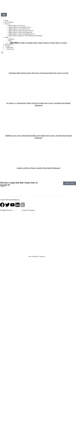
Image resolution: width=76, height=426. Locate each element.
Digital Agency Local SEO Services (19, 29)
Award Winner (9, 44)
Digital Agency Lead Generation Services (20, 30)
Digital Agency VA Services (16, 25)
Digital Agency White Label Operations (20, 32)
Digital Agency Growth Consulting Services (21, 34)
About (6, 37)
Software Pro (18, 210)
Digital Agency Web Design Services (19, 27)
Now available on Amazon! (37, 256)
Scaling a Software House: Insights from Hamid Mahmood (38, 168)
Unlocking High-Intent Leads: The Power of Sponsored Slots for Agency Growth (38, 73)
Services (7, 24)
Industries (11, 39)
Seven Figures (9, 22)
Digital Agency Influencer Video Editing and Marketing (25, 35)
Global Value (14, 42)
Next (3, 186)
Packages (44, 196)
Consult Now (10, 49)
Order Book (53, 196)
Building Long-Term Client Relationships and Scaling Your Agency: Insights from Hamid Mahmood (38, 136)
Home (6, 20)
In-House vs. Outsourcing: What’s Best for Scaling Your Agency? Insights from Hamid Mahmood (38, 104)
